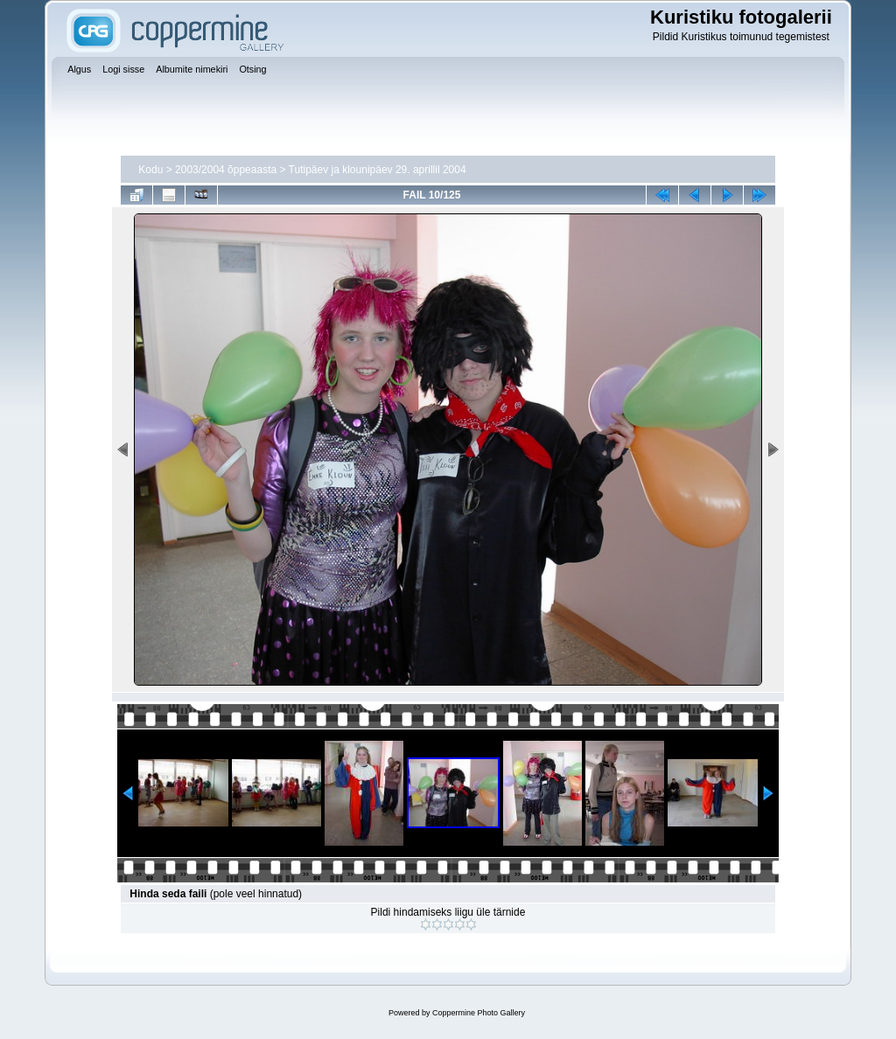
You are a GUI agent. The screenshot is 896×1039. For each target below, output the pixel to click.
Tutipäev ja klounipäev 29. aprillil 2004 (377, 170)
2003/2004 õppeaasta (225, 170)
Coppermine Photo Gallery (478, 1012)
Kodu (150, 170)
